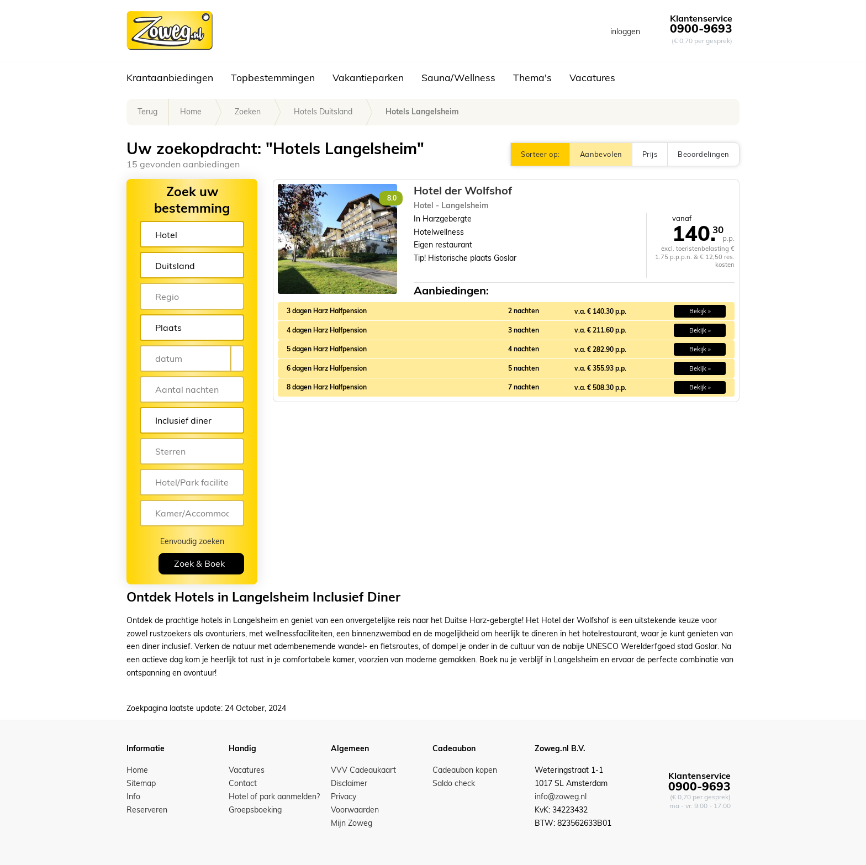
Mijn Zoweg (351, 823)
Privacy (343, 796)
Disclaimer (349, 783)
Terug (147, 112)
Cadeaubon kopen (464, 770)
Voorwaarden (355, 810)
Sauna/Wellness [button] (458, 77)
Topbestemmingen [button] (273, 77)
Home (191, 112)
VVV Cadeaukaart (363, 770)
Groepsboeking (255, 810)
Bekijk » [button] (700, 311)
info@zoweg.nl (561, 796)
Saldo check (453, 783)
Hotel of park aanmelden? (274, 796)
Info (133, 796)
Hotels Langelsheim (422, 112)
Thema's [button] (532, 77)
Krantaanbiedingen (169, 77)
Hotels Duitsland (323, 112)
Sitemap (141, 783)
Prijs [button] (649, 154)
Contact (243, 783)
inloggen (625, 31)
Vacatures (592, 77)
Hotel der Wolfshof (463, 190)
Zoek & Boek (199, 563)
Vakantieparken (368, 77)
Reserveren (146, 810)
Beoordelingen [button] (703, 154)
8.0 (392, 198)
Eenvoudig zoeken (192, 541)
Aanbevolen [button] (601, 154)
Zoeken (248, 112)
